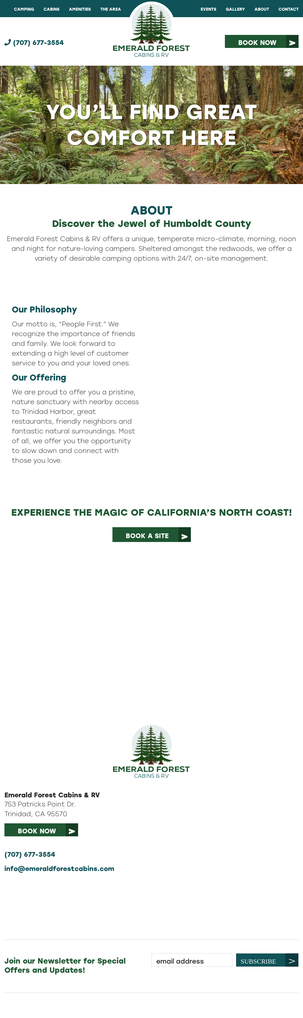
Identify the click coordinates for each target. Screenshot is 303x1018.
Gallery (235, 9)
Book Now (257, 43)
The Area (110, 9)
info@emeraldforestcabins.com (59, 869)
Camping (24, 9)
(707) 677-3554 (34, 43)
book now (37, 831)
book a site (147, 536)
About (261, 9)
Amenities (80, 9)
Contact (288, 9)
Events (208, 9)
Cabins (51, 9)
